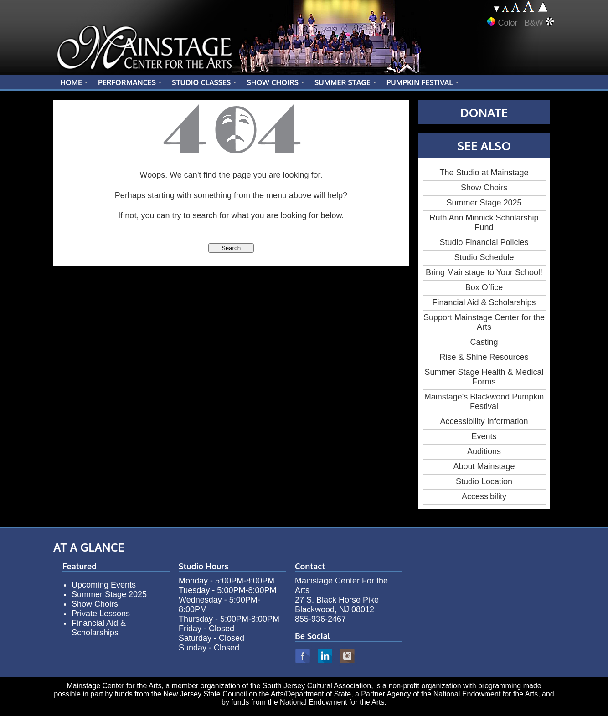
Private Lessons (101, 613)
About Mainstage (484, 466)
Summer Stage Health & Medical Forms (483, 377)
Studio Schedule (484, 257)
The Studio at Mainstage (483, 172)
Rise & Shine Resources (483, 357)
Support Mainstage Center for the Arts (484, 322)
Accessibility (484, 496)
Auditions (484, 451)
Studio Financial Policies (483, 242)
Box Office (484, 287)
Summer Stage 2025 (483, 202)
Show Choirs (484, 187)
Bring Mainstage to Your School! (484, 272)
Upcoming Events (104, 584)
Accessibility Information (484, 421)
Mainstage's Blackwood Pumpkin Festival (484, 401)
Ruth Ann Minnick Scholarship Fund (483, 222)
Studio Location (484, 481)
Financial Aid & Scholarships (484, 302)
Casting (484, 342)
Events (483, 436)
